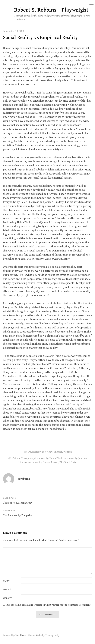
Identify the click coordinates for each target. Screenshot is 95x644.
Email (7, 590)
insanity (72, 458)
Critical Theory (20, 458)
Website (7, 598)
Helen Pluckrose (58, 458)
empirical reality (39, 458)
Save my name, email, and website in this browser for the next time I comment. (48, 604)
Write (39, 635)
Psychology (34, 451)
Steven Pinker (50, 462)
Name (6, 581)
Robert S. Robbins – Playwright (51, 10)
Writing (67, 451)
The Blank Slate (68, 462)
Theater (58, 451)
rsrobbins (24, 478)
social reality (35, 462)
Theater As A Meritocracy (17, 502)
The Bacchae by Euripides (17, 515)
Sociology (47, 451)
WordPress (20, 635)
